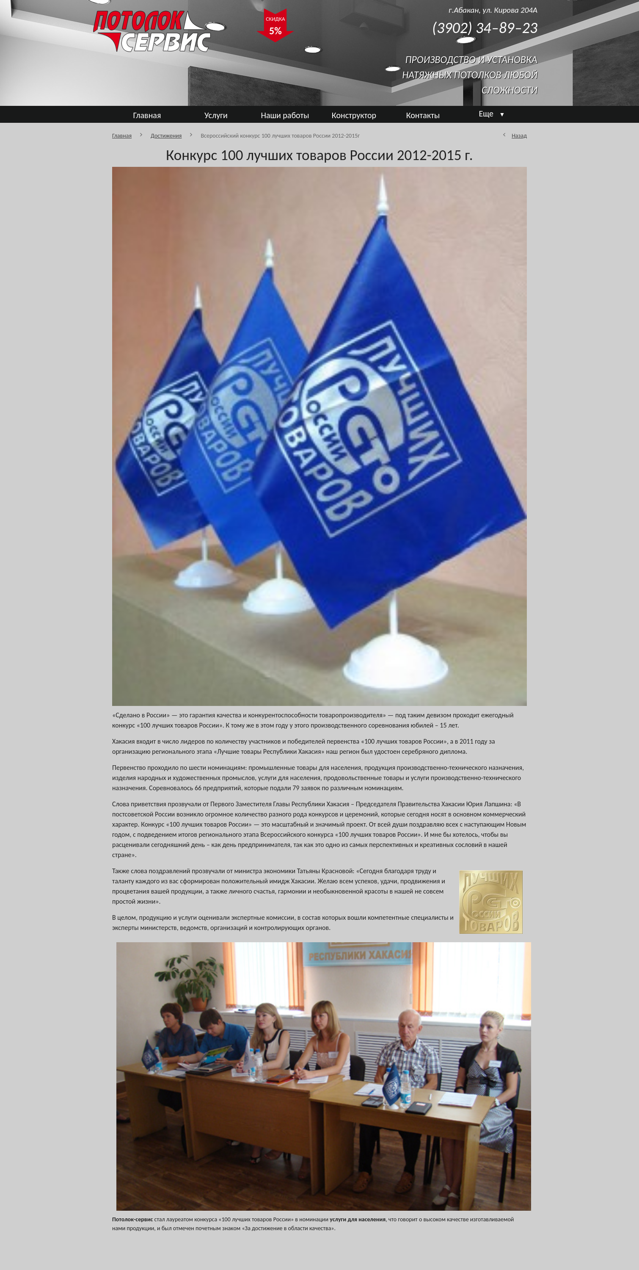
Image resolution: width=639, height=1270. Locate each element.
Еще (492, 113)
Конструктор (354, 115)
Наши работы (285, 115)
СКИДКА (275, 27)
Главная (147, 115)
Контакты (423, 115)
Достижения (166, 135)
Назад (519, 135)
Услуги (216, 115)
